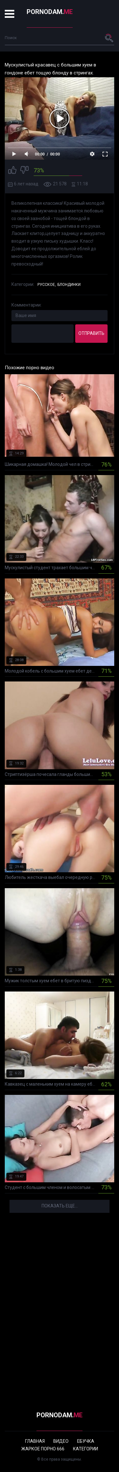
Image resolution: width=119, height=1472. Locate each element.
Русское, (46, 284)
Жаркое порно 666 (42, 1448)
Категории (85, 1448)
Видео (61, 1441)
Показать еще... (60, 1205)
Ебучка (85, 1441)
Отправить (91, 333)
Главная (35, 1441)
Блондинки (69, 284)
